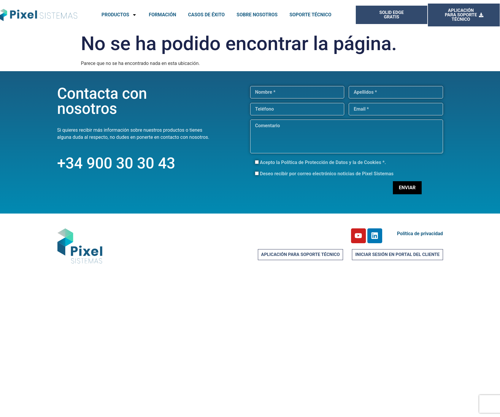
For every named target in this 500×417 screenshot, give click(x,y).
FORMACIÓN (162, 14)
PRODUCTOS (119, 14)
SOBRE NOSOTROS (256, 14)
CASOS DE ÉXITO (206, 14)
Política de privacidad (420, 233)
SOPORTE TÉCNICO (310, 14)
